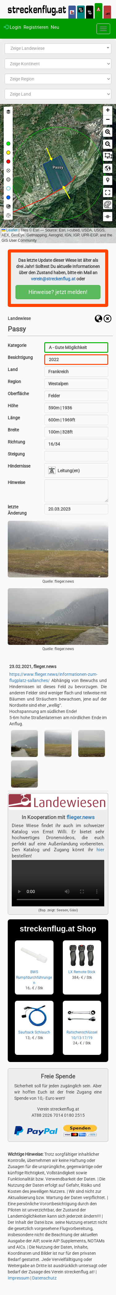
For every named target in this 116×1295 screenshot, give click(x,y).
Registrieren (36, 27)
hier (100, 850)
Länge (14, 417)
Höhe (13, 405)
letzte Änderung (17, 510)
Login (12, 27)
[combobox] (58, 48)
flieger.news (81, 817)
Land (13, 369)
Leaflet (9, 230)
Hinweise (16, 482)
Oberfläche (18, 393)
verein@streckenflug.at (53, 278)
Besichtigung (20, 357)
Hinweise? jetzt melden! (58, 292)
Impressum (18, 1278)
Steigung (16, 453)
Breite (13, 429)
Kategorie (17, 345)
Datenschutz (44, 1278)
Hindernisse (19, 466)
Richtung (16, 441)
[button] (107, 110)
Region (14, 381)
